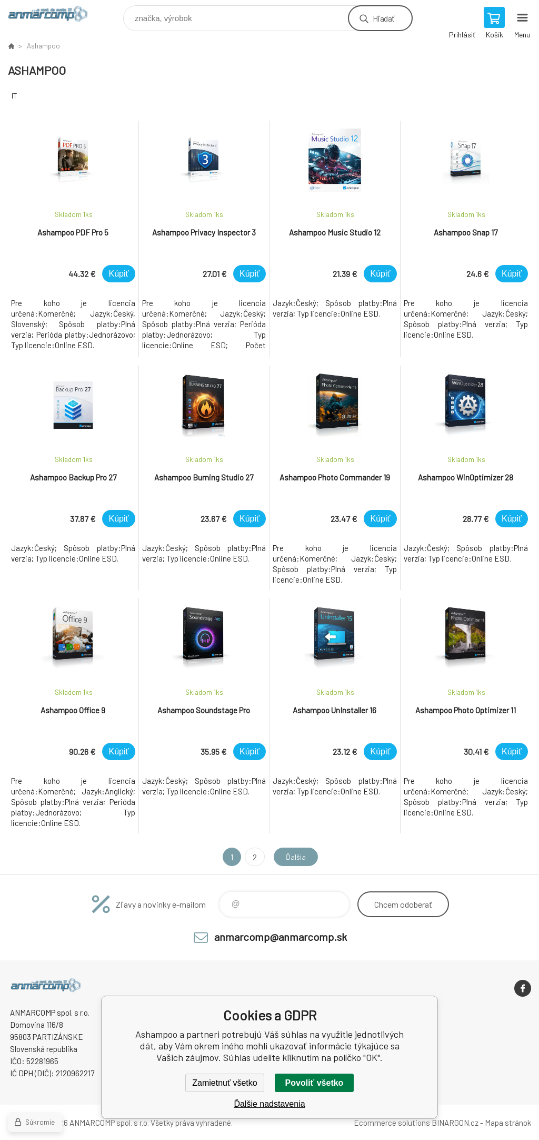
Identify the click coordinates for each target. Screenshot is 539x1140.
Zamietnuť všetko (224, 1082)
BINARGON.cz (455, 1122)
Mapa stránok (508, 1122)
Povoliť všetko (314, 1082)
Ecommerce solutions (392, 1122)
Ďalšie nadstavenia (269, 1103)
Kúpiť (118, 273)
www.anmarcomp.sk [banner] (54, 15)
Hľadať (383, 18)
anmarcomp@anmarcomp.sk (280, 936)
